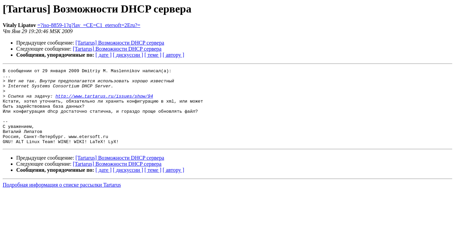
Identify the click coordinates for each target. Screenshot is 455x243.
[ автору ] (173, 55)
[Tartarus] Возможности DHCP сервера (119, 43)
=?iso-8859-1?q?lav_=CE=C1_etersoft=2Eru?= (89, 25)
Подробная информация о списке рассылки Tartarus (62, 200)
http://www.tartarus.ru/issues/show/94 (104, 102)
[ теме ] (152, 55)
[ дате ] (103, 55)
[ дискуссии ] (128, 55)
